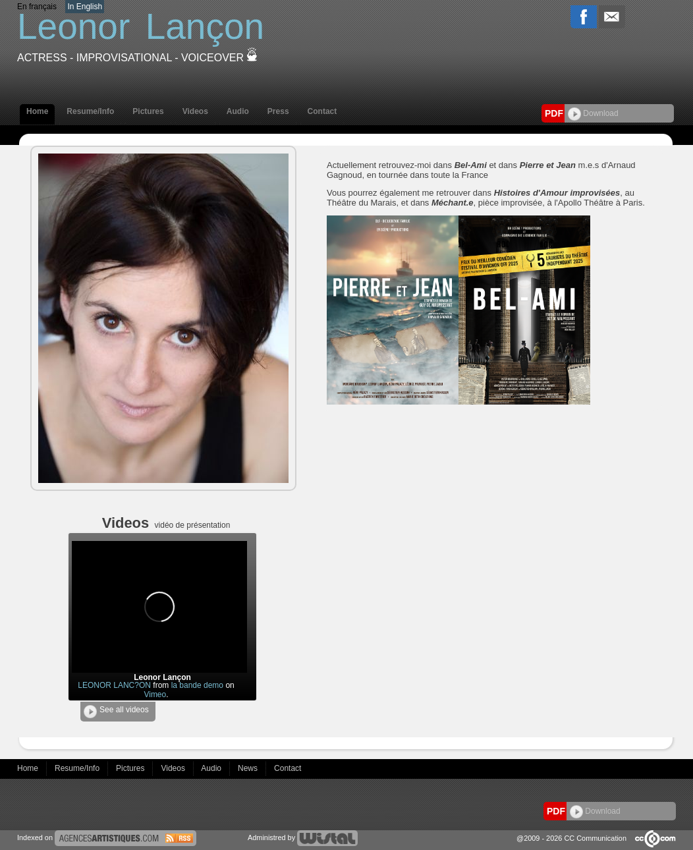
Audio (238, 111)
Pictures (147, 111)
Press (278, 111)
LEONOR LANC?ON (114, 685)
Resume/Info (90, 111)
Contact (322, 111)
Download (593, 113)
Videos (195, 111)
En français (37, 6)
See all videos (116, 711)
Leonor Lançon (162, 677)
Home (37, 111)
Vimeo (155, 694)
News (249, 768)
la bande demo (197, 685)
